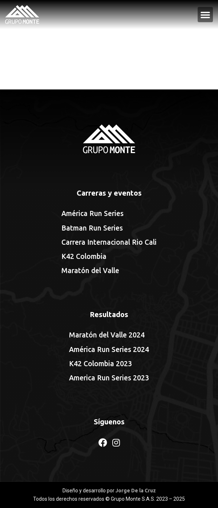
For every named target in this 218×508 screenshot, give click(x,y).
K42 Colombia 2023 (100, 364)
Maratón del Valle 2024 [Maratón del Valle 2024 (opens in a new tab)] (107, 335)
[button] (205, 14)
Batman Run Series (92, 228)
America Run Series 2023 (109, 378)
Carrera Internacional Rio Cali (109, 242)
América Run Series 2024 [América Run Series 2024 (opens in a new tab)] (109, 349)
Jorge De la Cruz (136, 490)
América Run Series (92, 213)
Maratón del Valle (90, 271)
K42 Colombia (83, 256)
